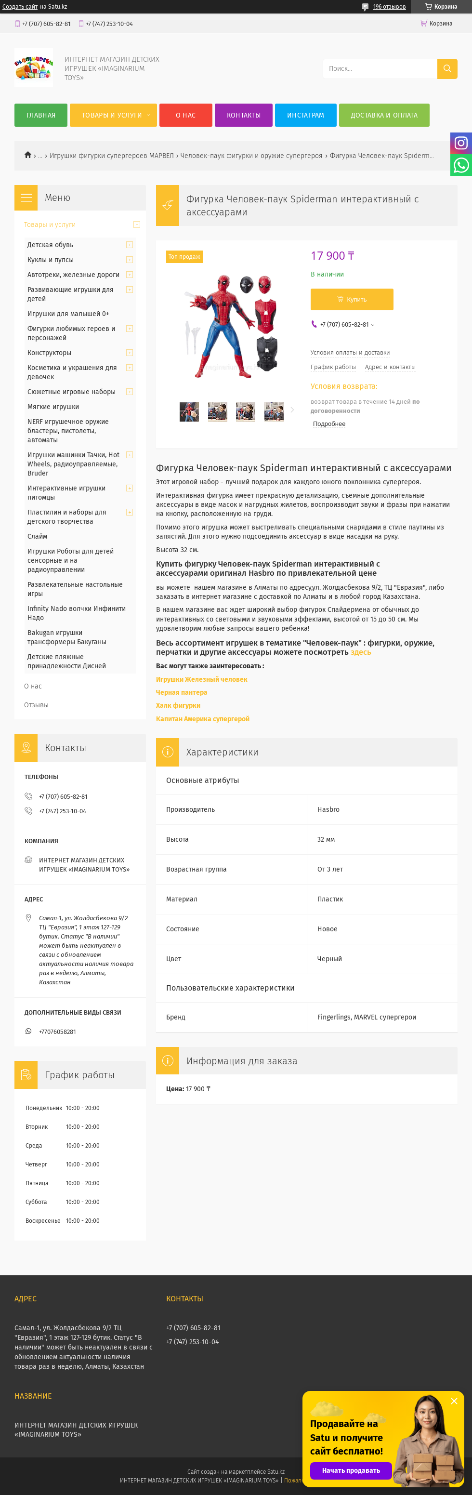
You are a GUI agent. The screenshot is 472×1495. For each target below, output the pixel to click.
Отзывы (36, 705)
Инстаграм (306, 115)
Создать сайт (20, 6)
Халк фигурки (178, 705)
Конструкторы (49, 353)
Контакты (244, 115)
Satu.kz (276, 1472)
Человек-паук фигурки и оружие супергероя (252, 156)
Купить (357, 299)
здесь (361, 652)
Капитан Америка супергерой (202, 719)
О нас (186, 115)
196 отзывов (389, 6)
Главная (40, 115)
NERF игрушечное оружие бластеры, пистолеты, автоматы (68, 431)
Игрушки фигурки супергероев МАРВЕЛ (112, 156)
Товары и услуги (112, 115)
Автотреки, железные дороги (73, 275)
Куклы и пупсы (50, 260)
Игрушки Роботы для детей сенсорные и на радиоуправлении (70, 560)
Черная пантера (182, 692)
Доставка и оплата (384, 115)
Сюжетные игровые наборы (71, 392)
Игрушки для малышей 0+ (68, 314)
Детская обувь (50, 245)
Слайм (37, 536)
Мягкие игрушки (53, 407)
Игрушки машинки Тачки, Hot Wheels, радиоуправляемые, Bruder (73, 464)
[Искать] (447, 69)
